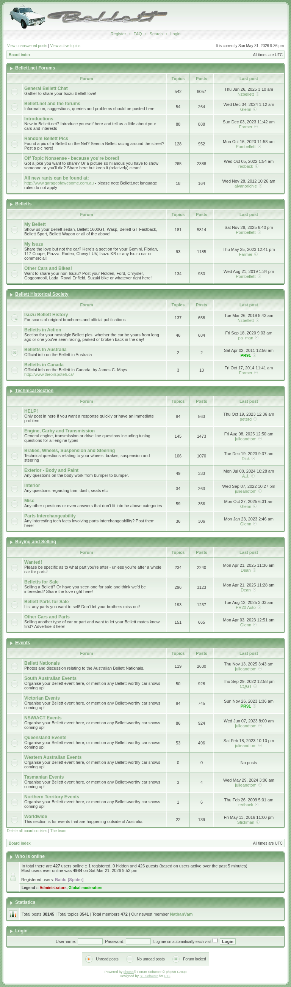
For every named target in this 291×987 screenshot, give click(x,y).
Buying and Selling (35, 541)
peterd (246, 419)
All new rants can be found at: (56, 178)
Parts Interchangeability (50, 516)
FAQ (138, 34)
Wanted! (33, 562)
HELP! (31, 411)
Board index (20, 55)
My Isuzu (34, 244)
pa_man (245, 338)
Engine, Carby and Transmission (59, 431)
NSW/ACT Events (43, 718)
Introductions (38, 118)
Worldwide (35, 816)
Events (22, 642)
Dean (245, 570)
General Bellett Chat (46, 88)
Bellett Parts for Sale (46, 601)
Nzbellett (246, 94)
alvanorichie (246, 186)
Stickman (245, 822)
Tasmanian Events (44, 777)
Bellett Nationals (42, 663)
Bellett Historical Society (42, 294)
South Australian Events (50, 678)
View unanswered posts (27, 46)
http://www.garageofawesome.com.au (59, 183)
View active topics (65, 46)
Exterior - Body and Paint (51, 470)
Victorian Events (42, 698)
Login (175, 34)
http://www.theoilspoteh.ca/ (49, 374)
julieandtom (245, 439)
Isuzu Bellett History (46, 314)
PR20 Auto (246, 607)
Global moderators (85, 888)
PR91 (246, 355)
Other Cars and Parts (47, 617)
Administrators (52, 888)
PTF (167, 976)
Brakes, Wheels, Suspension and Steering (69, 450)
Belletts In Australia (45, 349)
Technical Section (34, 390)
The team (58, 831)
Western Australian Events (52, 757)
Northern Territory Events (51, 796)
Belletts (23, 204)
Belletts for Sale (41, 582)
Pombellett (245, 146)
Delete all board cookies (27, 831)
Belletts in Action (42, 330)
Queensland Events (45, 737)
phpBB (129, 972)
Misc (29, 500)
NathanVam (181, 914)
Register (118, 34)
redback (245, 166)
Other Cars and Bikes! (48, 268)
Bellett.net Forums (35, 68)
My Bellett (35, 224)
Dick (246, 458)
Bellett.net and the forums (52, 103)
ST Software (149, 976)
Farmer (245, 127)
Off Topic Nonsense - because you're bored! (71, 158)
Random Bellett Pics (46, 138)
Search (156, 34)
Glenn (245, 109)
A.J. (245, 476)
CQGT (246, 686)
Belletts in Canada (44, 364)
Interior (32, 485)
